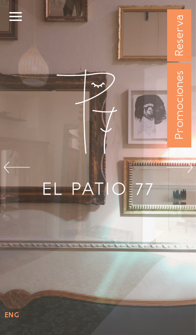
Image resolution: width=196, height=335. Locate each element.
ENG (12, 315)
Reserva (179, 35)
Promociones (179, 105)
